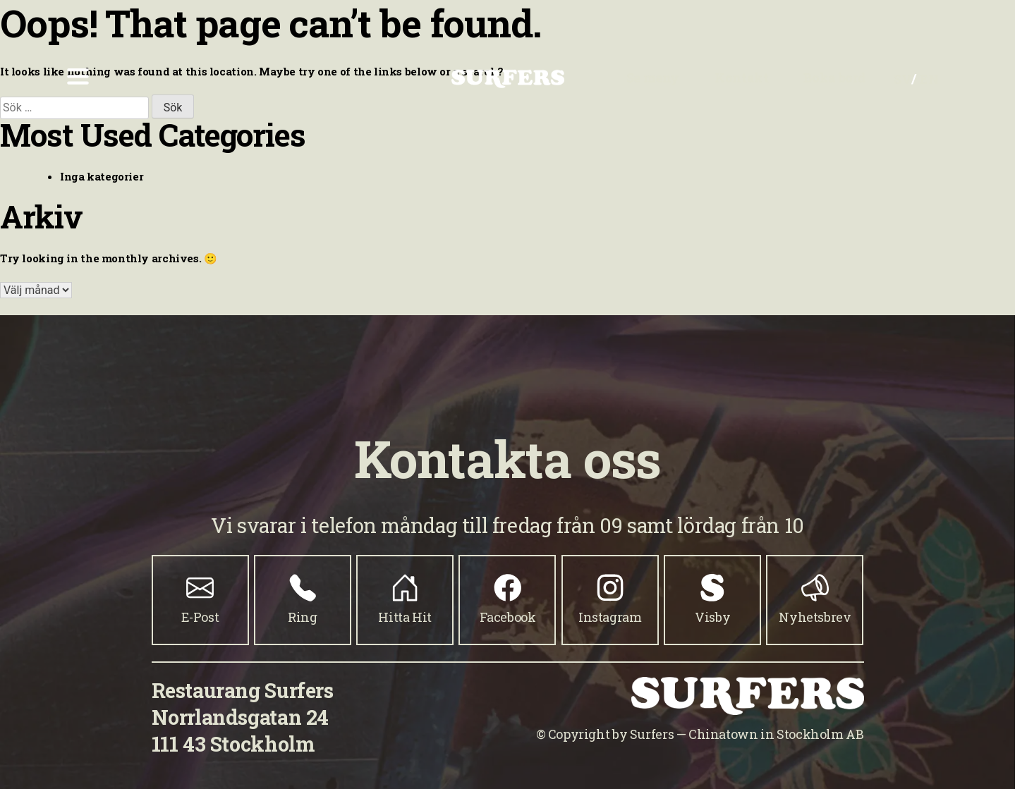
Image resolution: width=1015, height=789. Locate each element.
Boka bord (834, 77)
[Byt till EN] (929, 79)
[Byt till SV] (902, 79)
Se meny (652, 77)
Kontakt (741, 77)
